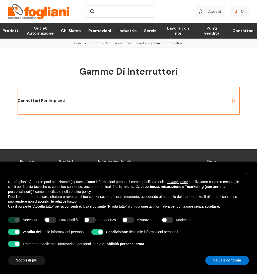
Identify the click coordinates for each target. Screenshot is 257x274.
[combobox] (120, 12)
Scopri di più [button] (26, 260)
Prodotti (11, 30)
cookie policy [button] (81, 192)
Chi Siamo (71, 30)
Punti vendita (211, 31)
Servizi (150, 30)
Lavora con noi (178, 31)
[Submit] (92, 11)
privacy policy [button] (177, 182)
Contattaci (243, 30)
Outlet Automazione (40, 31)
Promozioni (99, 30)
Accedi (214, 11)
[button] (246, 174)
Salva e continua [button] (227, 260)
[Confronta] (239, 12)
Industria (127, 30)
